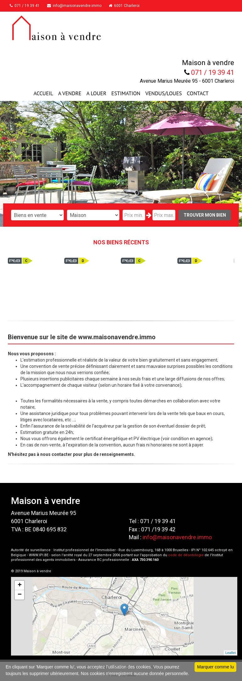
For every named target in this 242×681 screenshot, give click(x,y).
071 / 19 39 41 (27, 5)
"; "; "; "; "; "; (93, 215)
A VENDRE (69, 93)
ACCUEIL (43, 93)
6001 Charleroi (132, 5)
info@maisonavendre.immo (79, 5)
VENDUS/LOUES (164, 93)
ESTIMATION (125, 93)
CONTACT (198, 93)
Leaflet (230, 653)
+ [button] (20, 585)
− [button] (20, 595)
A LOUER (96, 93)
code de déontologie (186, 555)
